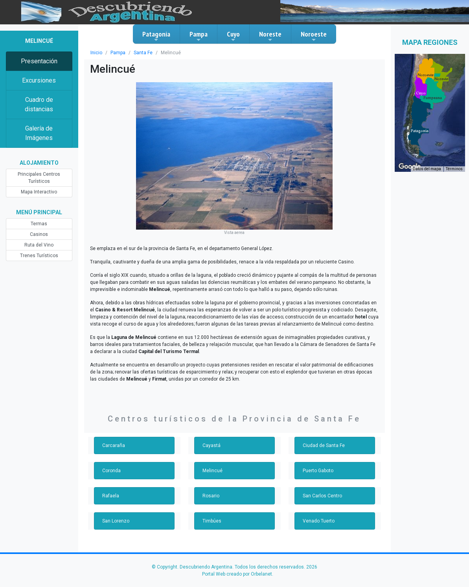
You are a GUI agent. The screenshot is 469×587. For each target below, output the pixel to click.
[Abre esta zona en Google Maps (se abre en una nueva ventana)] (410, 167)
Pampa (198, 36)
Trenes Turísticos (39, 255)
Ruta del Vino (38, 245)
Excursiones (39, 80)
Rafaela (110, 496)
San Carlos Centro (322, 496)
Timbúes (211, 521)
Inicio (96, 52)
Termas (39, 223)
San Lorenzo (115, 521)
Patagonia (156, 36)
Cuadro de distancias (39, 104)
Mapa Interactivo (39, 192)
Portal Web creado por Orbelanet (237, 574)
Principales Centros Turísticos (39, 177)
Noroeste (314, 36)
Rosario (210, 496)
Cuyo (233, 36)
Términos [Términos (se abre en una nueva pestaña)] (454, 169)
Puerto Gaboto (318, 470)
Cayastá (211, 445)
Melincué (212, 470)
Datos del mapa (427, 169)
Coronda (111, 470)
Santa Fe (143, 52)
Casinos (39, 234)
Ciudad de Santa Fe (324, 445)
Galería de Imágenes (39, 133)
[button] (419, 131)
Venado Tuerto (319, 521)
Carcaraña (113, 445)
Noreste (270, 36)
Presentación (39, 61)
